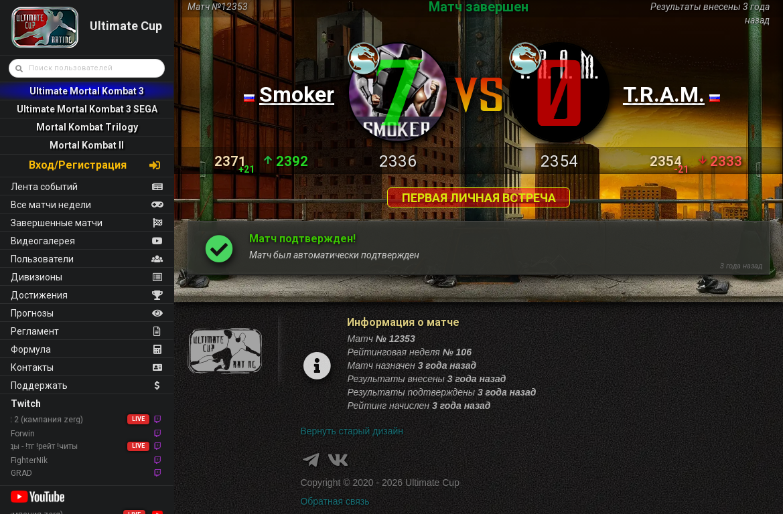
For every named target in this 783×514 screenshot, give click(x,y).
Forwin (87, 433)
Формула (87, 349)
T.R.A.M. (664, 94)
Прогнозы (87, 313)
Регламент (87, 331)
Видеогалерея (87, 241)
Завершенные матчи (87, 223)
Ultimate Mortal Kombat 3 (86, 91)
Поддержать (87, 385)
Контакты (87, 367)
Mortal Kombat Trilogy (87, 127)
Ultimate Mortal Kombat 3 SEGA (87, 109)
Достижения (87, 295)
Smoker (296, 94)
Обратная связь (334, 501)
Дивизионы (87, 277)
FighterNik (87, 460)
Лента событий (87, 186)
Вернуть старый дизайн (351, 431)
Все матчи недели (87, 204)
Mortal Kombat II (87, 145)
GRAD (87, 473)
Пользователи (87, 259)
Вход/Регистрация (95, 165)
